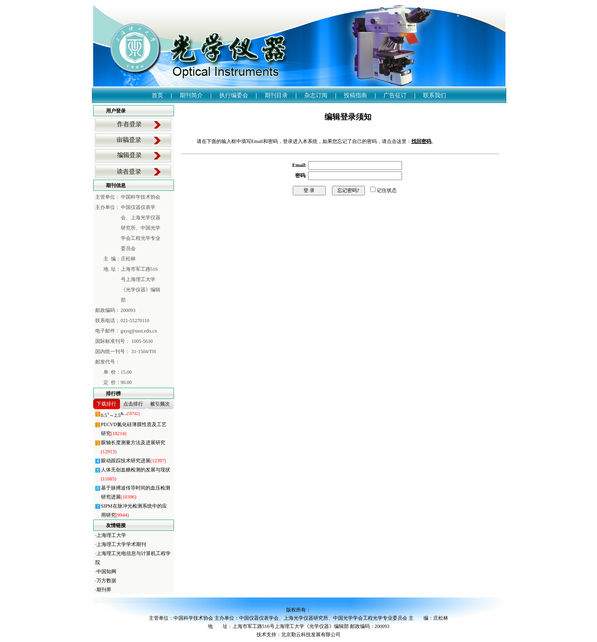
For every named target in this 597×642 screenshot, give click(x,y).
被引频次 (160, 404)
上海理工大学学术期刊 (121, 544)
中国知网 (106, 571)
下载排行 (106, 404)
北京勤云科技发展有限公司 (311, 634)
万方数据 (106, 580)
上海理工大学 (111, 535)
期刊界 (103, 590)
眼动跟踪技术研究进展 (133, 461)
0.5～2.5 (120, 415)
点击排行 (133, 404)
